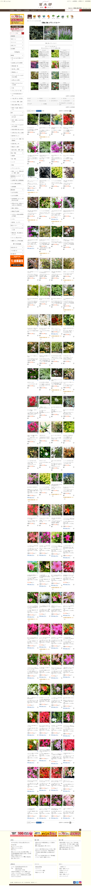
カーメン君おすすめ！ (17, 237)
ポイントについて (64, 876)
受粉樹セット (15, 72)
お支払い (12, 839)
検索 (80, 10)
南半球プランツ (15, 135)
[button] (74, 111)
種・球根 (14, 158)
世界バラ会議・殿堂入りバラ (17, 108)
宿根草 (13, 155)
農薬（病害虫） (15, 208)
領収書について (63, 872)
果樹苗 (12, 55)
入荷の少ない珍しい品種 (17, 132)
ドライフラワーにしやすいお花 (17, 229)
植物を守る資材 (15, 211)
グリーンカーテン (16, 168)
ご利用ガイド (81, 1)
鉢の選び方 (13, 253)
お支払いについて (64, 870)
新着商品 (12, 10)
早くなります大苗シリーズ (17, 59)
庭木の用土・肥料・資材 (17, 149)
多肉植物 (14, 186)
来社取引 (19, 10)
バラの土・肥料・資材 (17, 101)
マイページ (41, 10)
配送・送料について (64, 868)
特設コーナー (14, 225)
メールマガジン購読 (40, 870)
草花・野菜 (13, 153)
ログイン (69, 1)
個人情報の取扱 (27, 882)
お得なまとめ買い (16, 80)
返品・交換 (61, 839)
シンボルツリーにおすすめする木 (17, 116)
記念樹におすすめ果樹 (17, 62)
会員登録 (75, 1)
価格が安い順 (33, 110)
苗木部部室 (26, 10)
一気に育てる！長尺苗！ (17, 98)
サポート (60, 864)
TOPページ (13, 39)
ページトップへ (80, 830)
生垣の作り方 (14, 247)
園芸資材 (13, 189)
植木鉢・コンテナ (16, 222)
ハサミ (13, 219)
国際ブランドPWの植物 (17, 240)
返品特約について (34, 882)
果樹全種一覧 (15, 66)
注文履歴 (13, 48)
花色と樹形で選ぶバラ (17, 104)
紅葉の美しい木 (15, 143)
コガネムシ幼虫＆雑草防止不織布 (17, 215)
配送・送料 (37, 839)
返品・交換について (64, 874)
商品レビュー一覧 (39, 872)
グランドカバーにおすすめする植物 (17, 125)
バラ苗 (12, 88)
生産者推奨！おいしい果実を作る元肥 (17, 199)
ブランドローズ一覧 (16, 90)
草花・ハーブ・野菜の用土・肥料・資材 (17, 172)
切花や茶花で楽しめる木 (17, 129)
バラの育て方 (14, 250)
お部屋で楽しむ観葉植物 (17, 180)
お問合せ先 (13, 864)
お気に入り (33, 10)
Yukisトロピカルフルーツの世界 (17, 84)
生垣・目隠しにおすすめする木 (17, 120)
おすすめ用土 (15, 192)
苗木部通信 (88, 1)
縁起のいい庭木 (15, 146)
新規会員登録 (38, 866)
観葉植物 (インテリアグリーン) (16, 177)
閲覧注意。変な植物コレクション (17, 233)
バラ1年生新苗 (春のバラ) (17, 94)
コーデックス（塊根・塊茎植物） (17, 139)
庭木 (12, 112)
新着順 (43, 110)
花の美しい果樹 (15, 69)
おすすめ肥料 (15, 195)
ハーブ (13, 162)
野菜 (13, 165)
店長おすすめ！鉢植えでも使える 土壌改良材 (17, 204)
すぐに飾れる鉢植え (16, 183)
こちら (41, 845)
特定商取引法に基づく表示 (19, 882)
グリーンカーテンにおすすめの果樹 (17, 76)
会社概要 (11, 882)
